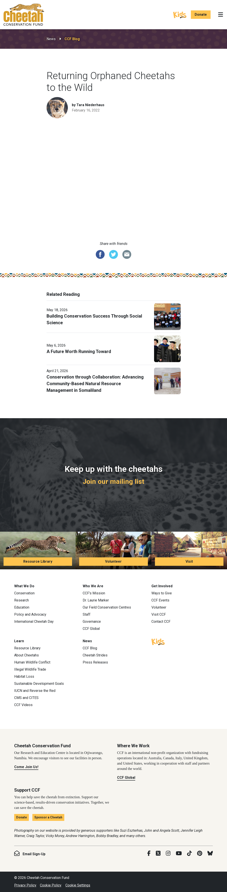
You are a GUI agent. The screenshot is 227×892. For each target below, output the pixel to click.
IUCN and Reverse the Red (34, 691)
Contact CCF (160, 621)
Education (21, 607)
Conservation (24, 593)
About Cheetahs (26, 655)
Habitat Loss (24, 676)
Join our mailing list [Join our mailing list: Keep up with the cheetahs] (113, 481)
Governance (92, 621)
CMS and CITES (26, 698)
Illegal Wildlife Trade (30, 669)
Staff (86, 614)
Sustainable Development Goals (39, 683)
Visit (189, 561)
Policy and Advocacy (30, 614)
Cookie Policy (50, 885)
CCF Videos (23, 705)
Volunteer (113, 561)
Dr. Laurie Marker (96, 600)
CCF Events (160, 600)
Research (21, 600)
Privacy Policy (25, 885)
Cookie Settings (77, 885)
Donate (201, 14)
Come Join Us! (26, 767)
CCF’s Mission (94, 593)
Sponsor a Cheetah (48, 817)
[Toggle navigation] (220, 14)
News (51, 39)
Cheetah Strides (95, 655)
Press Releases (95, 662)
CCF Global (91, 629)
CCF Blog (72, 39)
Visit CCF (158, 614)
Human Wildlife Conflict (32, 662)
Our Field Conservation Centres (107, 607)
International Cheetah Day (34, 621)
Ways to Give (161, 593)
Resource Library (37, 561)
